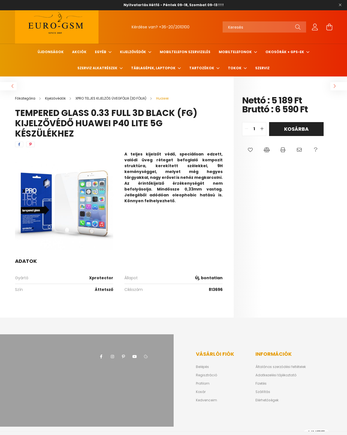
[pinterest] (30, 144)
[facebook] (19, 144)
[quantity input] (254, 129)
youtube (134, 356)
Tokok (235, 68)
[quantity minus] (246, 129)
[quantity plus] (262, 129)
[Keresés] (264, 27)
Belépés (202, 367)
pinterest (123, 356)
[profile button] (315, 27)
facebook (101, 356)
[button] (250, 149)
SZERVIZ (262, 68)
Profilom (203, 383)
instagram (112, 356)
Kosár (201, 392)
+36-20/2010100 (174, 27)
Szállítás (262, 392)
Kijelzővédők (133, 52)
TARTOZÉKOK (202, 68)
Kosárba (296, 128)
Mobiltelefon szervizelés (185, 52)
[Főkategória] (25, 98)
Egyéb (101, 52)
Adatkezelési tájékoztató (275, 375)
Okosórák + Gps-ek (285, 52)
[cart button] (329, 27)
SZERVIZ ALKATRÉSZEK (97, 68)
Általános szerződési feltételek (280, 367)
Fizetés (261, 383)
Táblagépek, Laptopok (153, 68)
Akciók (79, 52)
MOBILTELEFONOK (236, 52)
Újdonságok (51, 52)
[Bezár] (340, 5)
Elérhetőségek (267, 400)
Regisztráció (206, 375)
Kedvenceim (206, 400)
